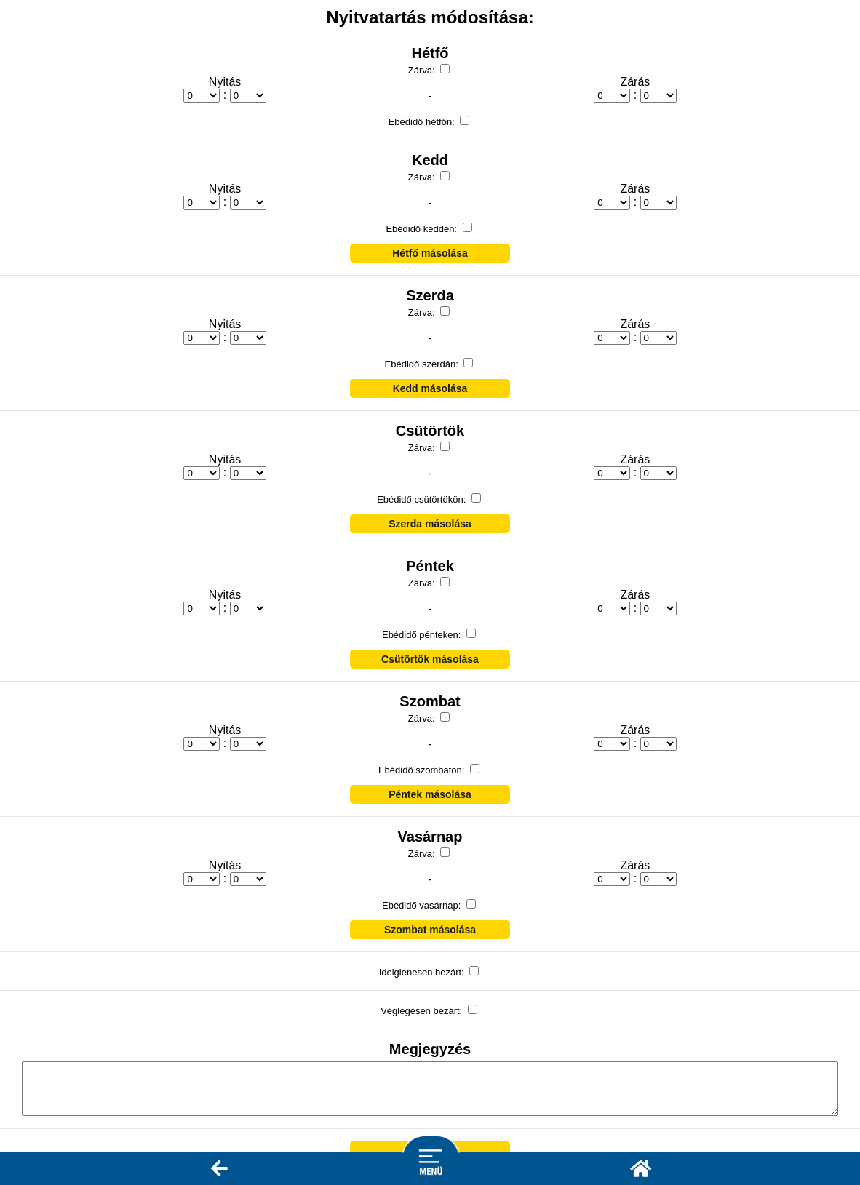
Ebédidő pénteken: (422, 634)
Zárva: (422, 70)
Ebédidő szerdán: (423, 364)
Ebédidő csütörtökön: (423, 499)
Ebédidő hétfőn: (423, 121)
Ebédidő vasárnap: (422, 905)
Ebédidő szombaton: (422, 770)
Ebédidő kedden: (422, 228)
